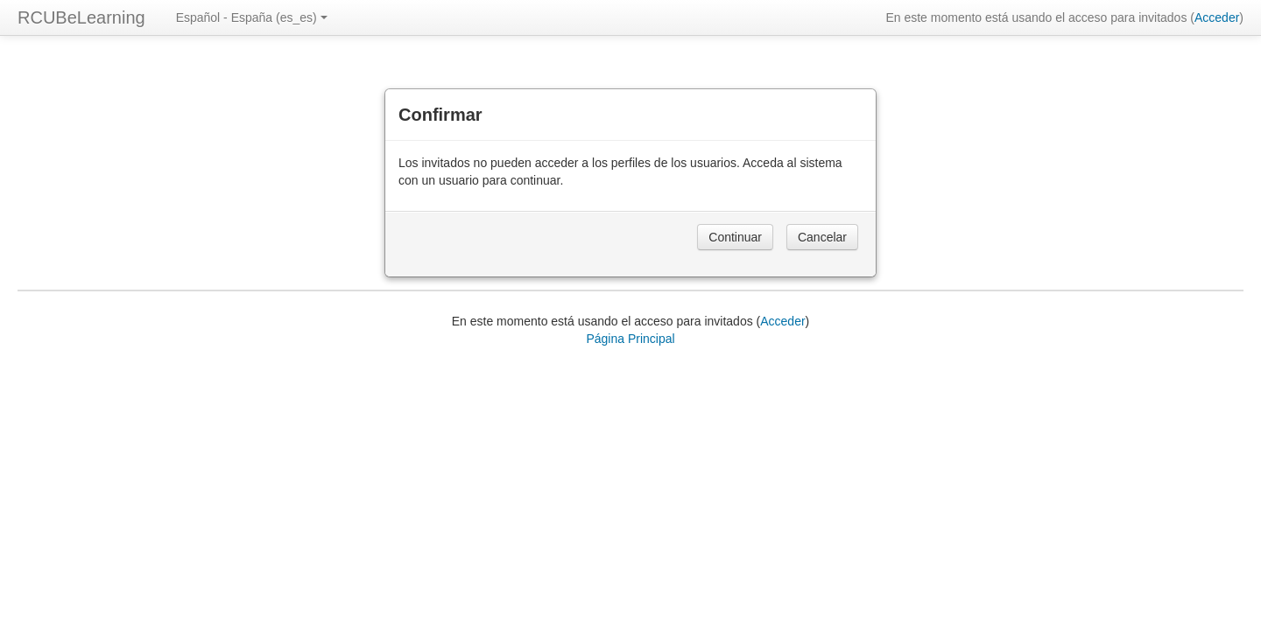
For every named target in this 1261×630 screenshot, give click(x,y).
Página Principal (630, 339)
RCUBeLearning (81, 17)
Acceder (1216, 17)
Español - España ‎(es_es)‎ (252, 17)
